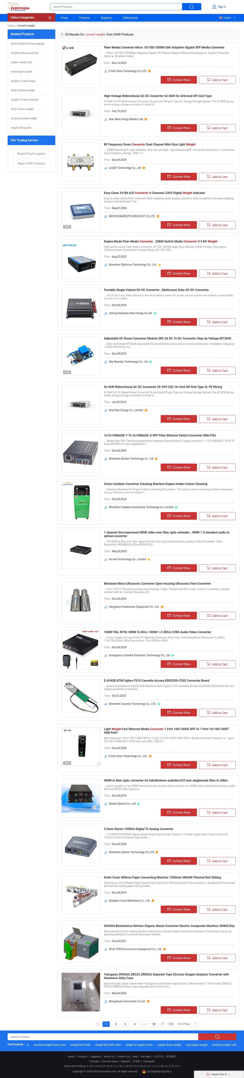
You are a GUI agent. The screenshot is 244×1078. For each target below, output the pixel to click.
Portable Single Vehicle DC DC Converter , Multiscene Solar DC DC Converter (156, 290)
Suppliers (106, 17)
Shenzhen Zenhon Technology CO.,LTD (131, 852)
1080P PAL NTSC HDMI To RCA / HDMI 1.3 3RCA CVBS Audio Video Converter (157, 632)
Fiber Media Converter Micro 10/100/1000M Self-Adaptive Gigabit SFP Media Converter (164, 47)
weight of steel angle (23, 80)
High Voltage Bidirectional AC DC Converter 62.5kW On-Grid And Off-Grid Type (158, 96)
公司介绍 (158, 1056)
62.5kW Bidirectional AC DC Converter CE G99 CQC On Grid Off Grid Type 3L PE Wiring (163, 387)
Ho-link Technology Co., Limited (127, 559)
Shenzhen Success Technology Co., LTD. (132, 703)
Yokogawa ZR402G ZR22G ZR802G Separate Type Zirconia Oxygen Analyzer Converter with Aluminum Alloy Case (166, 976)
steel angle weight (21, 71)
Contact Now (178, 80)
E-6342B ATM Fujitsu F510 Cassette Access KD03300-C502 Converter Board (156, 680)
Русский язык (110, 1061)
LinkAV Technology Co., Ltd (125, 167)
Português (149, 1061)
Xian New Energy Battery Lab (126, 119)
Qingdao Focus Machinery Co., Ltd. (129, 900)
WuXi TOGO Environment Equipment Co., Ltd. (135, 949)
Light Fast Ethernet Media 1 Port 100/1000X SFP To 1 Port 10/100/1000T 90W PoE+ (166, 731)
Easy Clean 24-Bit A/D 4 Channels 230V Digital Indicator (154, 193)
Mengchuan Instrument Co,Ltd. (127, 1001)
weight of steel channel (24, 99)
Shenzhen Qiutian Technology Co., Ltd (131, 458)
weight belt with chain (111, 1044)
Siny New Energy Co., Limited (126, 410)
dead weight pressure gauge (27, 43)
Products (84, 17)
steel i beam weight (22, 109)
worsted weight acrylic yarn (53, 1044)
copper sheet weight (172, 1044)
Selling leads (130, 17)
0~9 (177, 1066)
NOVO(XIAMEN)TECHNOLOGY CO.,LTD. (132, 216)
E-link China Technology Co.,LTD (128, 71)
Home (64, 17)
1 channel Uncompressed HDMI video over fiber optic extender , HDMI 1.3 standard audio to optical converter (166, 534)
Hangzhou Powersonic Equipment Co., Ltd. (134, 606)
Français (94, 1061)
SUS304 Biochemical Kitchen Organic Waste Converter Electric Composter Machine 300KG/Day (169, 926)
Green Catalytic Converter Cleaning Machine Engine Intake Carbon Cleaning (155, 484)
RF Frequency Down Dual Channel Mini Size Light (150, 144)
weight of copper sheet (142, 1044)
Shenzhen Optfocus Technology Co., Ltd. (133, 264)
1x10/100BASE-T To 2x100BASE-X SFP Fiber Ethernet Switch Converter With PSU (160, 435)
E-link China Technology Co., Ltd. (128, 756)
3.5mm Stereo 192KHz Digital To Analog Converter (138, 829)
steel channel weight (23, 90)
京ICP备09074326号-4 (157, 1071)
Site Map (145, 1056)
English (225, 17)
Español (125, 1061)
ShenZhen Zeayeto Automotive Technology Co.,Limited (141, 507)
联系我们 (171, 1056)
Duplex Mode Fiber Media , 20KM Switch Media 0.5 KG (160, 241)
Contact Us (123, 1056)
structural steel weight (24, 118)
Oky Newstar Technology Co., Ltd (128, 361)
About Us (109, 1056)
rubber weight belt (21, 62)
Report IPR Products (31, 163)
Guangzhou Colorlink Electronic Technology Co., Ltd (139, 655)
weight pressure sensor (25, 52)
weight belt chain (84, 1044)
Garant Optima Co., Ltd (122, 803)
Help (134, 1056)
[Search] (195, 1023)
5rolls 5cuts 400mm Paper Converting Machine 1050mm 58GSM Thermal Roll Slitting (162, 877)
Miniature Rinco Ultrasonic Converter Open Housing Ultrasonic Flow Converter (157, 583)
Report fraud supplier (31, 153)
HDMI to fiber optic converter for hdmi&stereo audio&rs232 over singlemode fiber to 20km (166, 780)
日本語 (136, 1061)
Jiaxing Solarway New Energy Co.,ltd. (130, 313)
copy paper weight (200, 1044)
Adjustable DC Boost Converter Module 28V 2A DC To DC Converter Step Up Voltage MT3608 (167, 338)
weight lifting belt (21, 127)
